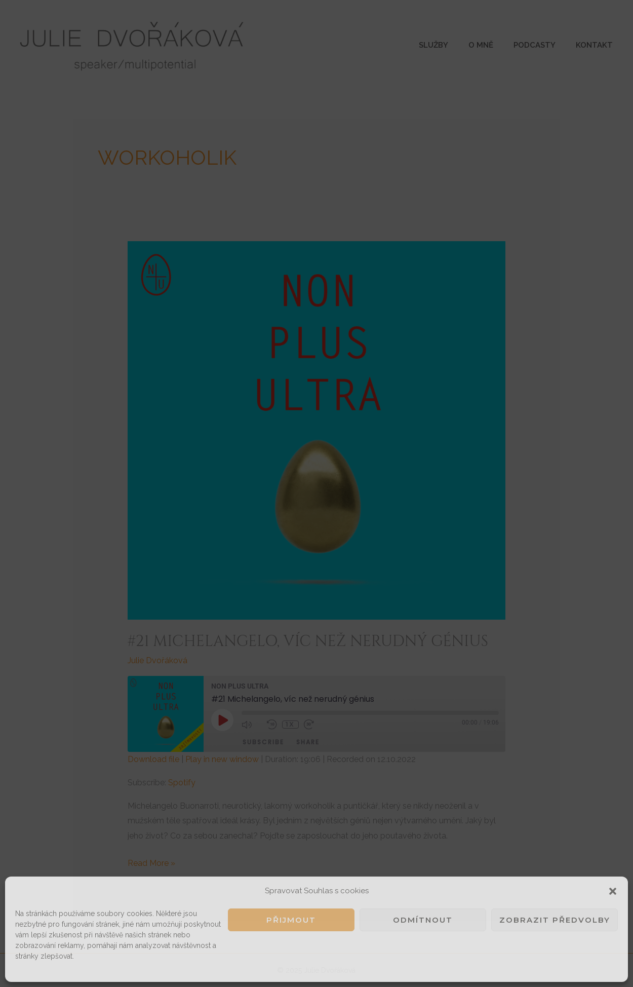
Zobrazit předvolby (554, 920)
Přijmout (291, 920)
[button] (613, 891)
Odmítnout (423, 920)
